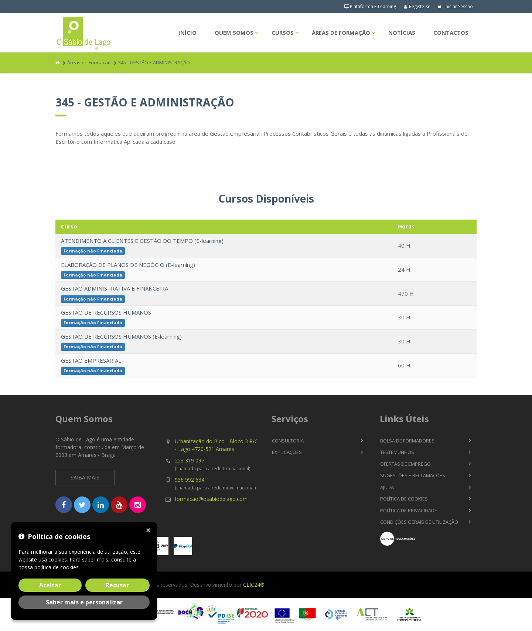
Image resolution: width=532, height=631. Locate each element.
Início (187, 32)
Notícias (401, 32)
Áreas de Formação (341, 32)
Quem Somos (234, 32)
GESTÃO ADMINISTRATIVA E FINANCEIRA (114, 288)
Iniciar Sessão (455, 6)
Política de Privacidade (408, 510)
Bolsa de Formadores (407, 440)
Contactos (450, 32)
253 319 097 (189, 460)
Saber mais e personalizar (84, 602)
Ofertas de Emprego (405, 464)
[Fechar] (149, 529)
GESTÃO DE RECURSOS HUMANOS (106, 312)
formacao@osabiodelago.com (211, 498)
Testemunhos (397, 452)
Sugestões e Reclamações (412, 475)
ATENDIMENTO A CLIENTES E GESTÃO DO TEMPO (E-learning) (142, 240)
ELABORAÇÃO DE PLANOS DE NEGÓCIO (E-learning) (128, 264)
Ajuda (387, 487)
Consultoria (288, 440)
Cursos (283, 32)
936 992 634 (189, 479)
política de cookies (56, 567)
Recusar (117, 585)
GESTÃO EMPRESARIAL (91, 360)
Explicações (287, 452)
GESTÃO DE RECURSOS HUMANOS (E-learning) (121, 336)
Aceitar (50, 585)
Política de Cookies (404, 498)
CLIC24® (254, 584)
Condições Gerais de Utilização (419, 522)
